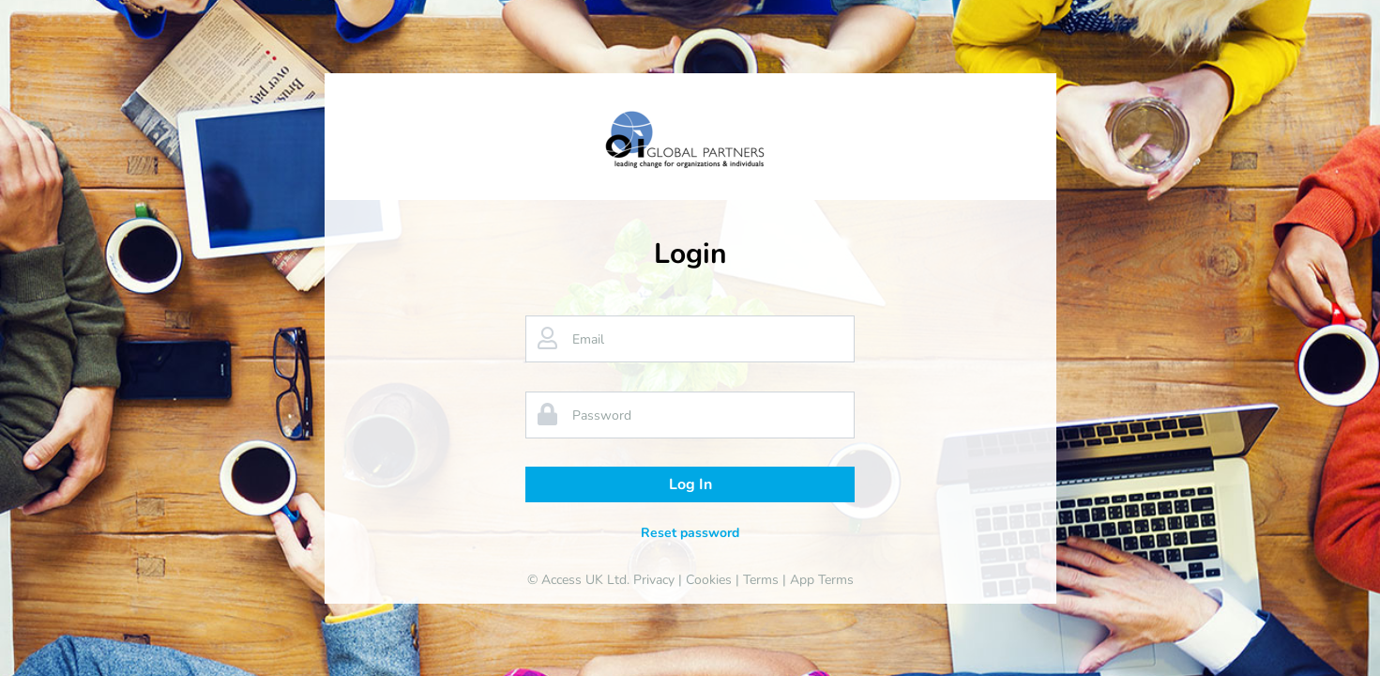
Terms (761, 580)
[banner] (690, 139)
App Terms (822, 580)
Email (588, 339)
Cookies (709, 580)
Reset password (690, 533)
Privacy (654, 580)
